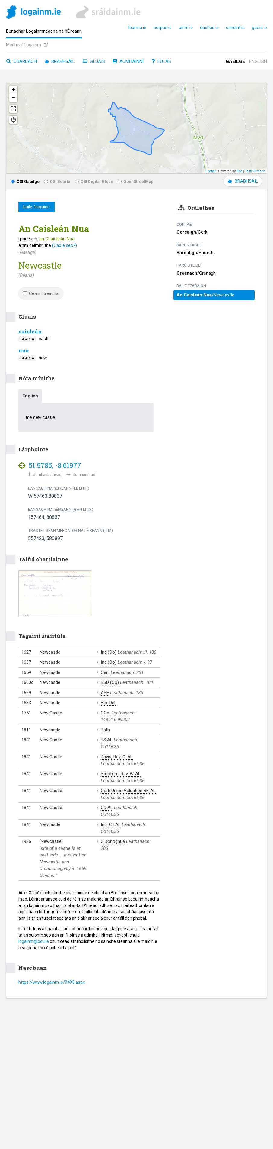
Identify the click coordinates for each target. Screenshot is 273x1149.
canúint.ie (235, 27)
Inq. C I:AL (111, 824)
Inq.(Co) (108, 652)
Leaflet (210, 171)
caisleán (30, 331)
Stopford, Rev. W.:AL (121, 773)
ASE (105, 692)
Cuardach (21, 61)
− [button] (13, 98)
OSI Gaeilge (25, 181)
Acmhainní (128, 61)
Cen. (105, 672)
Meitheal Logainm (27, 44)
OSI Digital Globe (94, 181)
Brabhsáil (60, 61)
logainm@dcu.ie (33, 941)
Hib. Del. (108, 702)
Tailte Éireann (255, 171)
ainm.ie (186, 27)
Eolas (161, 61)
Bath (105, 730)
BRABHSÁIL (243, 181)
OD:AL (107, 807)
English (258, 61)
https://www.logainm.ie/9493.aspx (51, 982)
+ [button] (13, 89)
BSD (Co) (110, 682)
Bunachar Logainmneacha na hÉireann (44, 31)
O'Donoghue (113, 841)
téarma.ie (137, 27)
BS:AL (107, 740)
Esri (240, 171)
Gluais (94, 61)
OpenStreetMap (136, 181)
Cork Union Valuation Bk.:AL (128, 790)
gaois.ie (259, 27)
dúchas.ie (209, 27)
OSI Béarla (57, 181)
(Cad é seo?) (64, 245)
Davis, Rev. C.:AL (117, 756)
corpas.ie (163, 27)
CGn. (105, 713)
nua (23, 350)
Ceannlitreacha (41, 293)
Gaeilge (235, 61)
